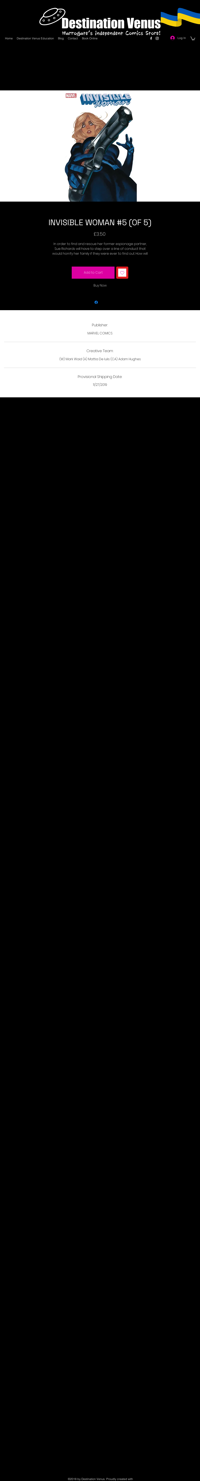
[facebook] (151, 38)
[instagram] (157, 38)
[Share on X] (103, 302)
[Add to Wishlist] (122, 273)
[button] (192, 38)
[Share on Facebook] (96, 302)
